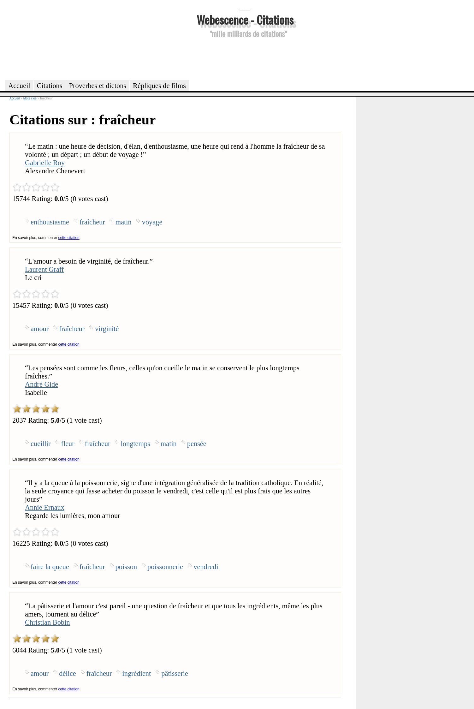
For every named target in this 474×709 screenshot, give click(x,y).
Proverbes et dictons (98, 86)
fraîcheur (92, 222)
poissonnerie (165, 567)
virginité (107, 329)
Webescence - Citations (245, 19)
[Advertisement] (245, 58)
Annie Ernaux (44, 507)
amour (40, 329)
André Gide (41, 384)
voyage (152, 222)
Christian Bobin (47, 622)
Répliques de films (159, 86)
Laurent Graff (44, 269)
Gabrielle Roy (45, 163)
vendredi (205, 567)
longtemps (135, 444)
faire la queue (50, 567)
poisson (126, 567)
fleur (67, 444)
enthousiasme (50, 222)
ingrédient (136, 673)
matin (124, 222)
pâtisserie (174, 673)
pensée (196, 444)
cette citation (68, 237)
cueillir (40, 444)
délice (67, 673)
